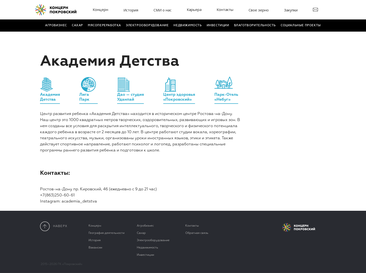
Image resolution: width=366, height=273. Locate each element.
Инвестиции (218, 25)
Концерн (100, 9)
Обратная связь (196, 233)
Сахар (77, 25)
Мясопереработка (104, 25)
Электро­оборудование (147, 25)
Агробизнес (56, 25)
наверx (53, 226)
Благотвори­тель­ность (255, 25)
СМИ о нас (162, 10)
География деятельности (106, 233)
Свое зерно (259, 10)
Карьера (194, 9)
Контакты (225, 9)
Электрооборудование (153, 240)
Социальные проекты (301, 25)
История (130, 10)
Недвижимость (187, 25)
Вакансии (95, 247)
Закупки (291, 10)
